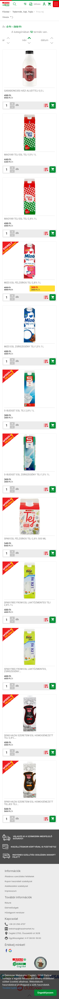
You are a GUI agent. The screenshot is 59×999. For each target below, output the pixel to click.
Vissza (7, 17)
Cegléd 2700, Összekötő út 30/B (22, 933)
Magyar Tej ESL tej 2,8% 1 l (20, 218)
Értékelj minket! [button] (15, 944)
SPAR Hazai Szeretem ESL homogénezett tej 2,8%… (28, 736)
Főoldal (5, 11)
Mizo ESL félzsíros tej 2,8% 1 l (22, 282)
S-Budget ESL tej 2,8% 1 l (19, 410)
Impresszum (11, 891)
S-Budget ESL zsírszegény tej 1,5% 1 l (27, 474)
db (17, 105)
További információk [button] (18, 897)
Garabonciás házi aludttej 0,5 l (24, 90)
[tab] (29, 871)
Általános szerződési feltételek (19, 876)
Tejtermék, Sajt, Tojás (22, 11)
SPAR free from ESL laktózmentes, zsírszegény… (25, 670)
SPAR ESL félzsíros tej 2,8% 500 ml (25, 538)
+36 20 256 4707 (15, 924)
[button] (14, 4)
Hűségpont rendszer (14, 912)
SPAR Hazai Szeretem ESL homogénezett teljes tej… (28, 802)
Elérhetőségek (12, 907)
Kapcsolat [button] (11, 918)
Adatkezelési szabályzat (16, 886)
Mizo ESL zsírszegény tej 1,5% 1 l (24, 346)
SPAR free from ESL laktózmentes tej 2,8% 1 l (27, 603)
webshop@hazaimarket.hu (19, 929)
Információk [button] (13, 871)
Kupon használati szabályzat (18, 881)
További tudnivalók (12, 988)
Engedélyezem (45, 992)
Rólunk (8, 902)
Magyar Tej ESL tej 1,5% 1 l (20, 154)
